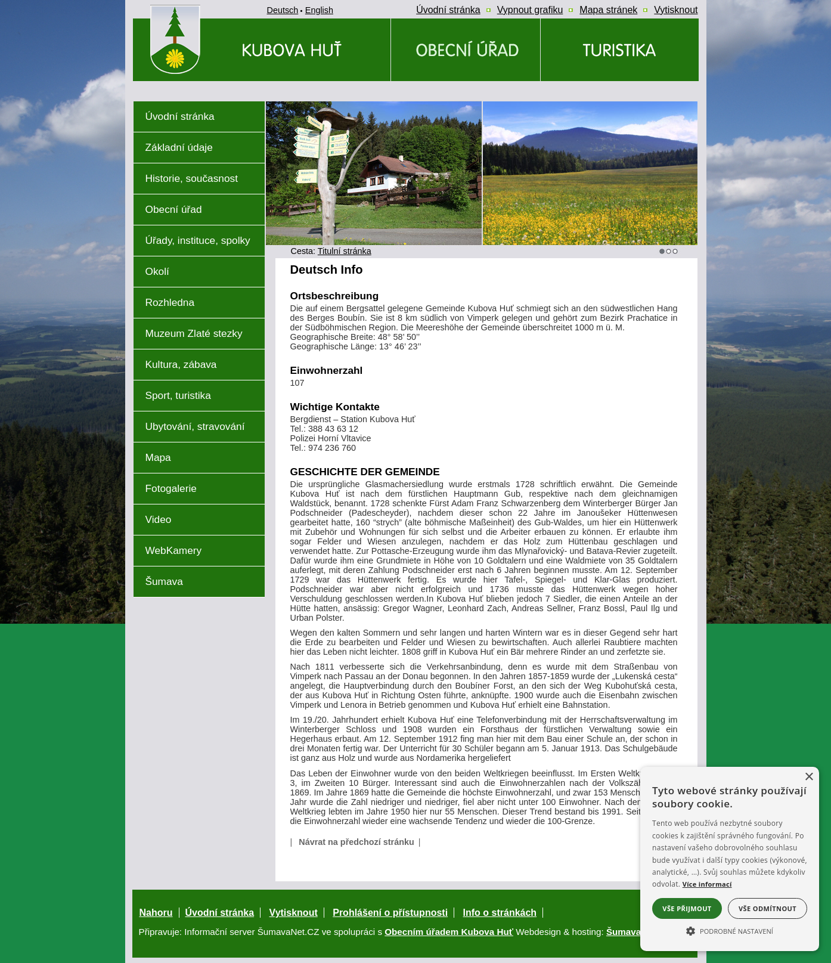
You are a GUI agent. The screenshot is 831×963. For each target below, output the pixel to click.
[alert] (729, 859)
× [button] (808, 777)
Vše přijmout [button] (686, 908)
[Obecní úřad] (465, 49)
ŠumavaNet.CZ (638, 932)
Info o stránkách (500, 913)
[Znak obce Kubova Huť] (196, 86)
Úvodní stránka (220, 913)
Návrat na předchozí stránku (356, 842)
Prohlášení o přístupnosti (390, 913)
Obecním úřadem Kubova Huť (449, 932)
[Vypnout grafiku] (530, 10)
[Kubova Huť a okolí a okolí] (620, 49)
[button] (729, 930)
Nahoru (156, 913)
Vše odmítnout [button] (767, 908)
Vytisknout (293, 913)
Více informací (707, 884)
